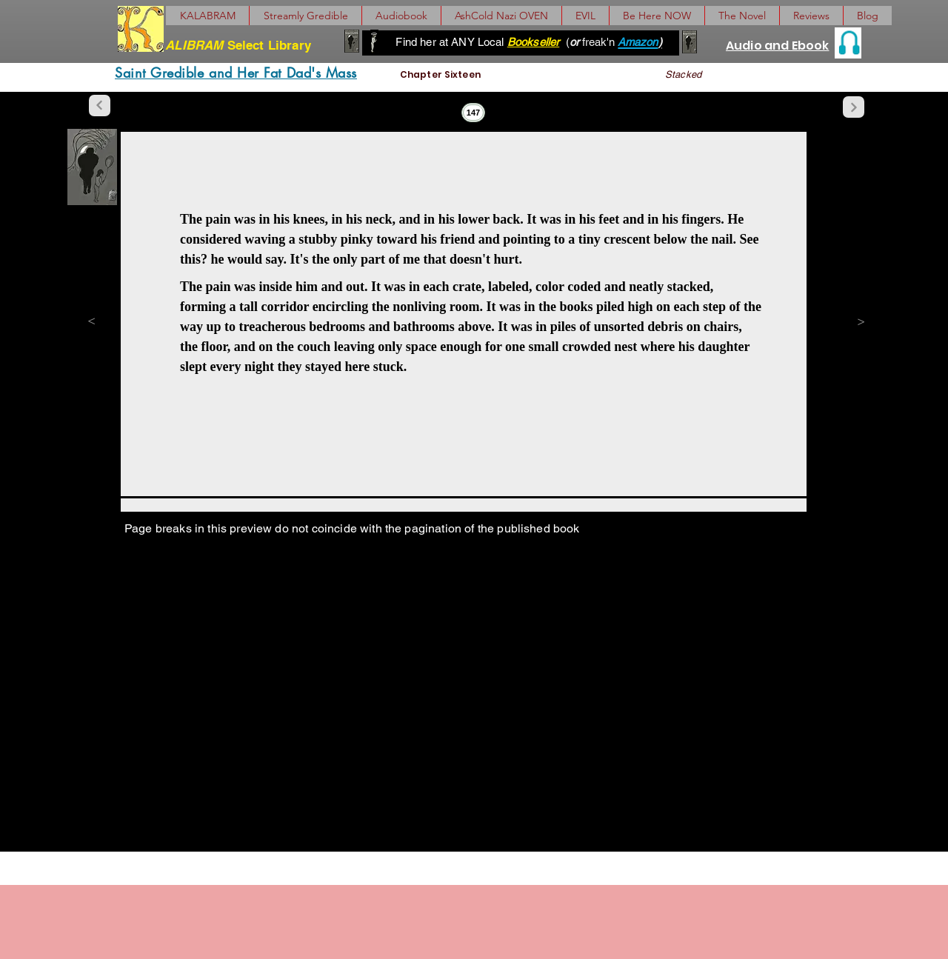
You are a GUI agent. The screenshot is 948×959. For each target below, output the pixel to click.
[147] (473, 112)
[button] (741, 15)
